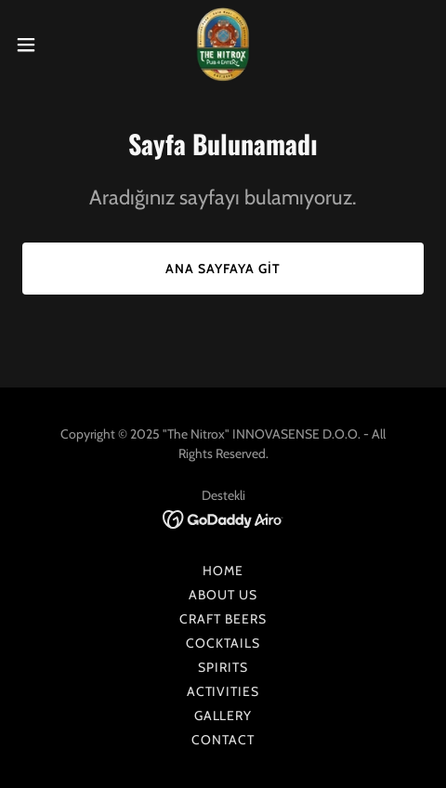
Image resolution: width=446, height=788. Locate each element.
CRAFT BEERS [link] (223, 619)
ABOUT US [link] (223, 594)
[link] (223, 44)
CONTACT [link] (223, 739)
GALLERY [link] (223, 715)
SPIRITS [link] (223, 667)
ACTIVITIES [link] (223, 691)
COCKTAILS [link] (223, 643)
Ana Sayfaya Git (223, 268)
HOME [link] (223, 570)
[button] (39, 44)
